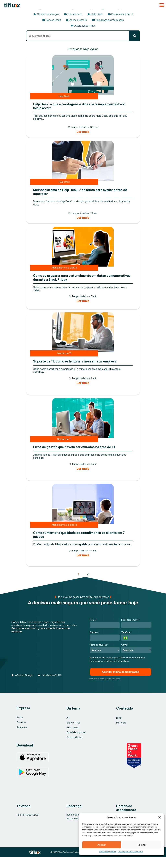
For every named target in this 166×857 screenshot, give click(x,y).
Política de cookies (107, 851)
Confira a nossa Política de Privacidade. (109, 660)
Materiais (121, 722)
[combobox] (77, 35)
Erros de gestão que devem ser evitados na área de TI (74, 447)
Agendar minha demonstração (120, 671)
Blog (118, 717)
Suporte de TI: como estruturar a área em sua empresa (75, 361)
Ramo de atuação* (99, 644)
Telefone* (126, 632)
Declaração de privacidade (130, 851)
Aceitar (101, 844)
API (68, 717)
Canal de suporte (75, 732)
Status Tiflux (73, 722)
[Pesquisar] (134, 35)
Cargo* (124, 644)
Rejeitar (141, 844)
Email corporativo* (130, 619)
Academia (22, 727)
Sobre (20, 717)
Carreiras (21, 722)
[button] (159, 817)
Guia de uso (72, 727)
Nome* (93, 619)
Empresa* (94, 632)
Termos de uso (74, 737)
